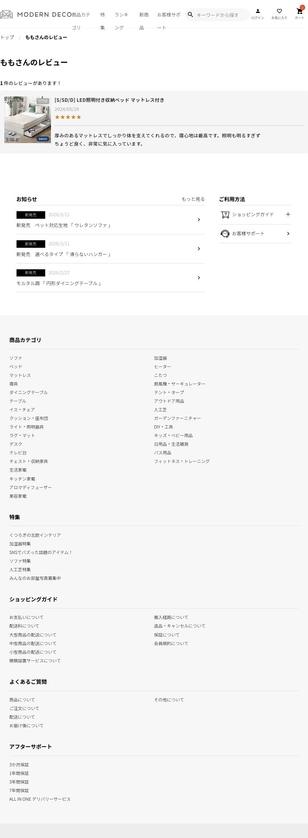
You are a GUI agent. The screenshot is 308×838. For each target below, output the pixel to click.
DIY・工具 (163, 426)
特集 (102, 19)
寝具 (13, 383)
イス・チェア (22, 409)
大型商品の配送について (32, 634)
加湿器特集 (20, 543)
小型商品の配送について (32, 651)
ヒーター (162, 366)
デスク (15, 443)
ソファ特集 (20, 560)
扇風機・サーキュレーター (180, 383)
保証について (167, 634)
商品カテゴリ (80, 19)
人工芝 (160, 409)
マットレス (20, 375)
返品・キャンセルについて (179, 625)
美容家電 (18, 495)
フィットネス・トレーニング (182, 461)
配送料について (24, 625)
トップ (7, 37)
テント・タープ (169, 392)
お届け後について (26, 725)
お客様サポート (169, 19)
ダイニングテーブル (28, 392)
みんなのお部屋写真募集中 (35, 577)
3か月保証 (19, 764)
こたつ (160, 375)
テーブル (17, 400)
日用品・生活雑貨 (171, 443)
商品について (22, 699)
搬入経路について (171, 617)
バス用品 (162, 452)
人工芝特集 (20, 569)
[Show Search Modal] (190, 14)
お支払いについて (26, 617)
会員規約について (171, 642)
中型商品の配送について (32, 642)
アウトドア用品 (169, 400)
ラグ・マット (22, 435)
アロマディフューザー (30, 486)
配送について (22, 716)
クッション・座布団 (28, 418)
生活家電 (18, 469)
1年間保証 (19, 773)
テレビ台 (18, 452)
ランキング (122, 19)
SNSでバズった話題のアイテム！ (41, 551)
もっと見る (193, 198)
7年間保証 (19, 790)
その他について (169, 699)
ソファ (15, 357)
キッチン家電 (22, 478)
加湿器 (160, 357)
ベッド (15, 366)
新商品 (144, 19)
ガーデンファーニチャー (177, 418)
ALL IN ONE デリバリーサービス (40, 798)
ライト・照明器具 (26, 426)
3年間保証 (19, 781)
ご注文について (24, 708)
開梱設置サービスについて (35, 660)
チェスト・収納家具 (28, 461)
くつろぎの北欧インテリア (35, 534)
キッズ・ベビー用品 (173, 435)
